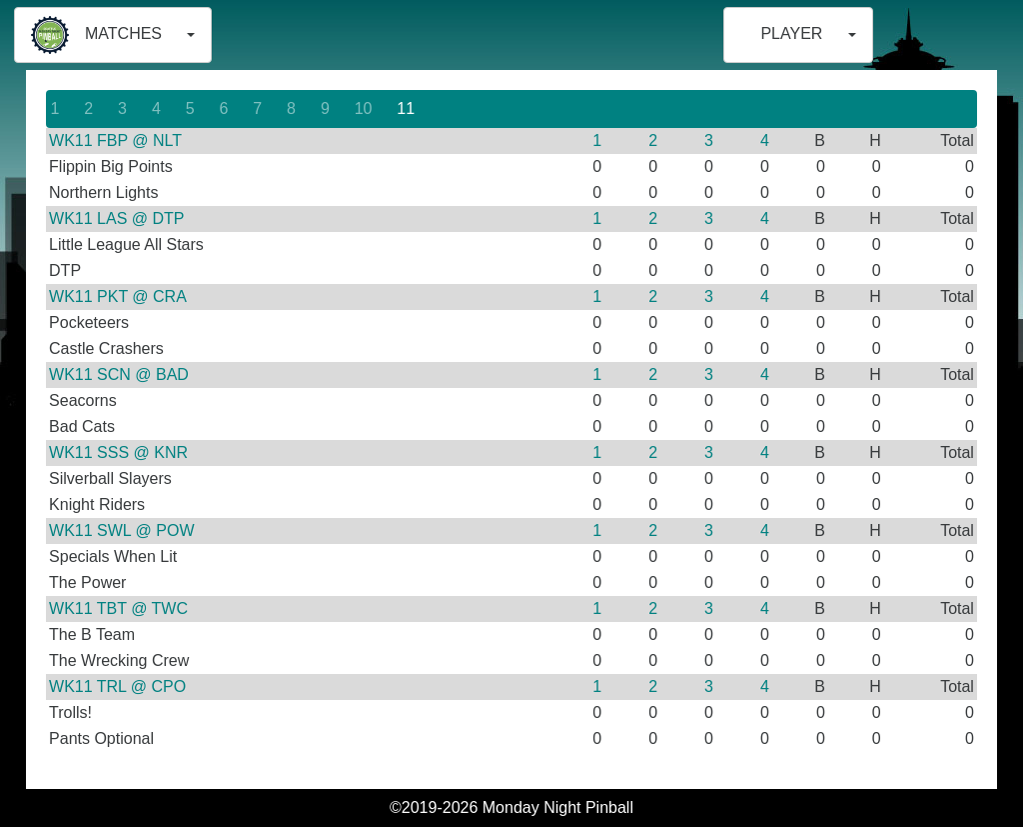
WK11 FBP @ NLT (115, 140)
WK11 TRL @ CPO (117, 686)
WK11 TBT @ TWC (118, 608)
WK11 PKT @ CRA (118, 296)
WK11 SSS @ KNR (118, 452)
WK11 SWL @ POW (121, 530)
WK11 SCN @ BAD (119, 374)
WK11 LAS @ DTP (116, 218)
